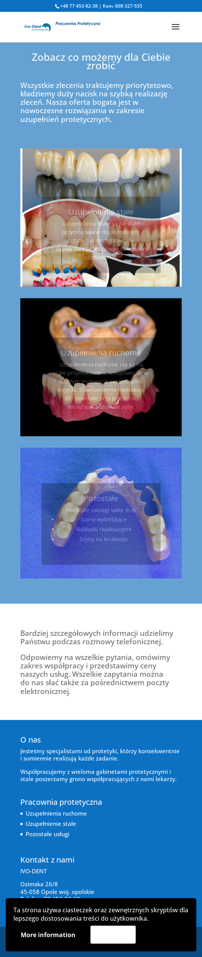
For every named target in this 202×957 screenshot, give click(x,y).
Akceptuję (113, 934)
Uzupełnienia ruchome (56, 813)
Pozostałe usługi (47, 834)
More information (48, 935)
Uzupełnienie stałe (51, 823)
